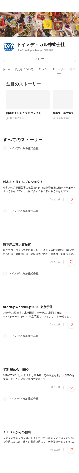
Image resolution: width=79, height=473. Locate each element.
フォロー (39, 58)
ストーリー (59, 69)
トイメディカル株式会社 (41, 45)
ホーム (6, 69)
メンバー (42, 69)
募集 (72, 69)
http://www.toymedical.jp (29, 50)
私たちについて (23, 69)
